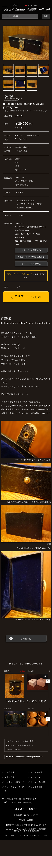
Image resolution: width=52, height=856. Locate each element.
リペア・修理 (36, 772)
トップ (8, 741)
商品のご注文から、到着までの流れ (20, 274)
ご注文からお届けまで (14, 782)
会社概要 (32, 829)
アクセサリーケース (25, 208)
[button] (48, 681)
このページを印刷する (31, 264)
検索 (46, 16)
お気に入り (31, 5)
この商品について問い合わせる (31, 257)
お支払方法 (9, 777)
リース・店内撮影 (38, 782)
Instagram (10, 829)
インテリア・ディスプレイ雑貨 (29, 204)
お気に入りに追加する (31, 250)
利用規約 (18, 831)
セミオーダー (36, 777)
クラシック (21, 215)
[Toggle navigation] (4, 5)
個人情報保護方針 (31, 831)
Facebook (21, 829)
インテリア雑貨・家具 (25, 200)
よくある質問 (36, 787)
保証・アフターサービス (14, 789)
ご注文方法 (9, 772)
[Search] (20, 16)
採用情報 (42, 829)
